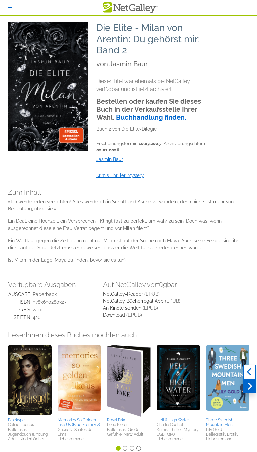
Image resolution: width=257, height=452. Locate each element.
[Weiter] (249, 386)
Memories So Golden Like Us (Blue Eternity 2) (79, 422)
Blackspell (17, 420)
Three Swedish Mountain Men (219, 422)
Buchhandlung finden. (151, 117)
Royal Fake (116, 420)
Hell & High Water (173, 420)
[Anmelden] (10, 7)
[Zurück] (249, 372)
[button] (30, 380)
